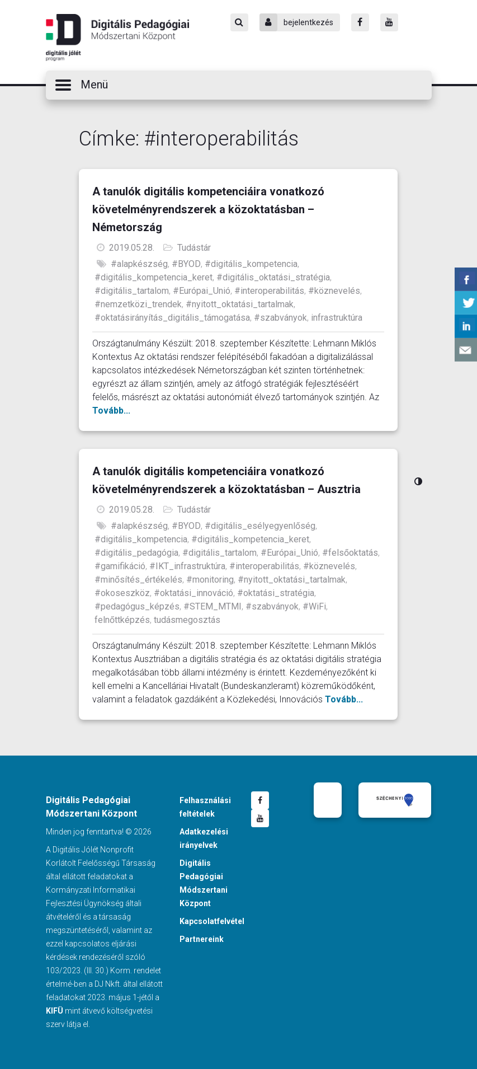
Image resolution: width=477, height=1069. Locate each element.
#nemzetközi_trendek (138, 304)
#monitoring (210, 579)
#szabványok (280, 317)
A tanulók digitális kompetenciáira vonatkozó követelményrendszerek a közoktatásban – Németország (208, 209)
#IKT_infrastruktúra (187, 566)
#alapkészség (139, 264)
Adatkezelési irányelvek (204, 838)
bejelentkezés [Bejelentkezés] (296, 22)
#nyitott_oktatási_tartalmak (240, 304)
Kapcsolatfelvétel (212, 921)
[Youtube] (389, 22)
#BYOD (186, 264)
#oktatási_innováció (193, 593)
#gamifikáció (120, 566)
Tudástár (194, 247)
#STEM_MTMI (212, 606)
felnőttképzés (122, 620)
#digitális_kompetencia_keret (153, 277)
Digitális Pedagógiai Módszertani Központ (117, 37)
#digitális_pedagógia (136, 552)
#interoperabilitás (269, 290)
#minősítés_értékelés (138, 579)
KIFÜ (54, 1010)
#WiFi (314, 606)
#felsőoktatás (350, 552)
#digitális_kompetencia (251, 264)
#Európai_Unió (201, 290)
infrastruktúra (336, 317)
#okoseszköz (122, 593)
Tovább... (111, 410)
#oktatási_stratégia (275, 593)
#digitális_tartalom (132, 290)
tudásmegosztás (187, 620)
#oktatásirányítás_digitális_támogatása (172, 317)
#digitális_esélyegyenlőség (260, 526)
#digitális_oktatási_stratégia (273, 277)
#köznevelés (334, 290)
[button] (239, 85)
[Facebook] (360, 22)
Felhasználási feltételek (205, 807)
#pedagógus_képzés (137, 606)
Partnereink (202, 939)
